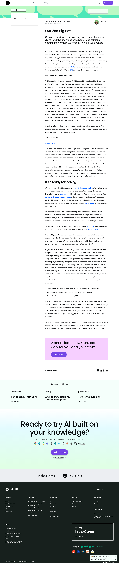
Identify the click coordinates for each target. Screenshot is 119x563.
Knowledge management (13, 533)
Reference (53, 506)
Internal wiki (8, 511)
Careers (96, 501)
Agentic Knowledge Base (35, 510)
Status (74, 504)
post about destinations (84, 188)
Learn (51, 501)
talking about (89, 203)
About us (96, 504)
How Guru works (10, 504)
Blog (51, 509)
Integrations (8, 506)
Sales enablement (10, 528)
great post (63, 194)
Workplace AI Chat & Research (36, 501)
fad (72, 67)
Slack (7, 538)
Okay (113, 558)
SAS (71, 70)
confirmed (91, 226)
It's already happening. (21, 19)
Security (74, 506)
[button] (16, 3)
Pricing (46, 3)
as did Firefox (93, 229)
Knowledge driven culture (12, 536)
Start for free (50, 143)
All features (8, 509)
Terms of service (10, 561)
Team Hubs (31, 513)
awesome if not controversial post (58, 197)
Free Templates (54, 516)
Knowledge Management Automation (35, 504)
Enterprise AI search (33, 508)
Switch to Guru (9, 531)
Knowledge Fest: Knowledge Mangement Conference (13, 542)
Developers (53, 511)
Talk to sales (108, 3)
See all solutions (32, 515)
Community (53, 514)
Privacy (32, 561)
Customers (53, 504)
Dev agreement (22, 561)
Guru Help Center (77, 501)
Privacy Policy (103, 559)
